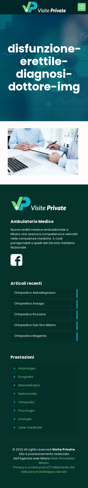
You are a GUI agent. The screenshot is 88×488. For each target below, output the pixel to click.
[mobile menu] (82, 7)
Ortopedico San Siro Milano (35, 325)
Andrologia (26, 368)
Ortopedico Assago (29, 303)
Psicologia (26, 410)
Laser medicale (30, 427)
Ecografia (25, 377)
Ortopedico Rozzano (30, 314)
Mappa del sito (55, 471)
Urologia (24, 419)
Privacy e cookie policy (30, 467)
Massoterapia (29, 385)
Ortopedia (26, 402)
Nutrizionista (27, 393)
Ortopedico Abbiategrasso (35, 292)
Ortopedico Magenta (30, 336)
